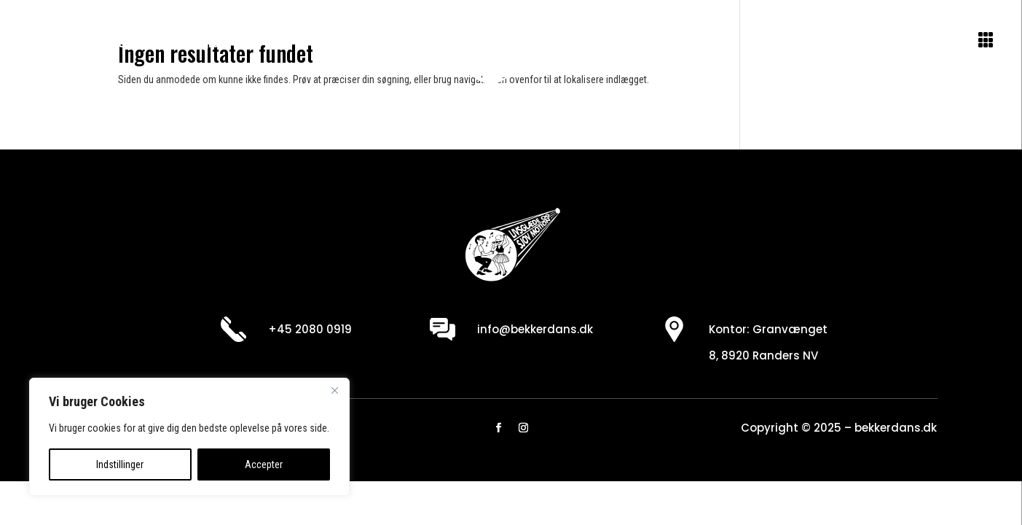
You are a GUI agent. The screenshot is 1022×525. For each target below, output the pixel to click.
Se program (198, 42)
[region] (189, 437)
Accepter (264, 464)
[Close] (334, 390)
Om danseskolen (86, 42)
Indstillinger (120, 464)
